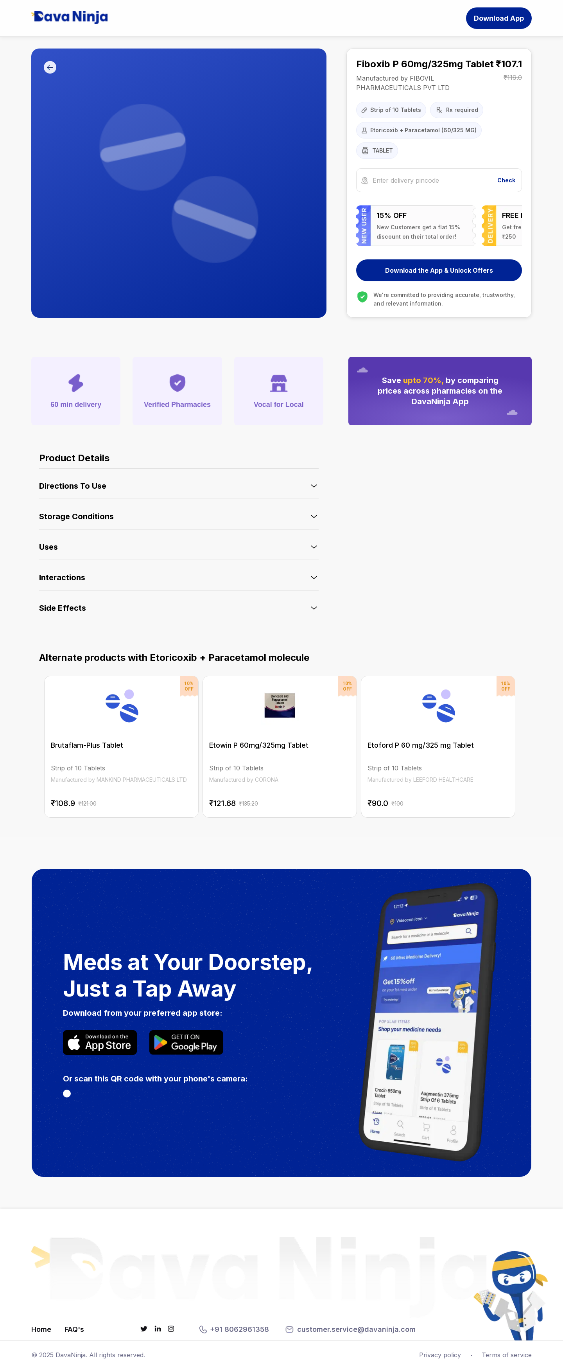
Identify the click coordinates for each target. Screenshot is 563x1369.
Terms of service (507, 1355)
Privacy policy (440, 1355)
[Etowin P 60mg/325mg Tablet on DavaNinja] (279, 747)
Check (506, 180)
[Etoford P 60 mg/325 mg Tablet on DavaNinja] (426, 747)
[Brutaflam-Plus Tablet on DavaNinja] (133, 747)
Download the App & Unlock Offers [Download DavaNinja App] (439, 270)
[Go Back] (50, 68)
